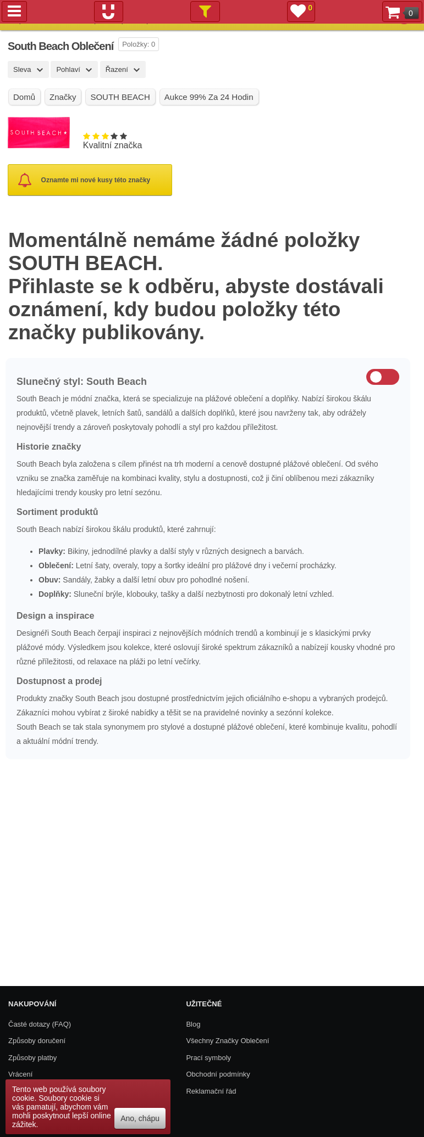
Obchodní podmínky (218, 1074)
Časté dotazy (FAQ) (39, 1024)
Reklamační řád (211, 1091)
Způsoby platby (32, 1058)
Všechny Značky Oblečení (227, 1041)
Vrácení (20, 1074)
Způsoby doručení (36, 1041)
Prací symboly (208, 1058)
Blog (193, 1024)
